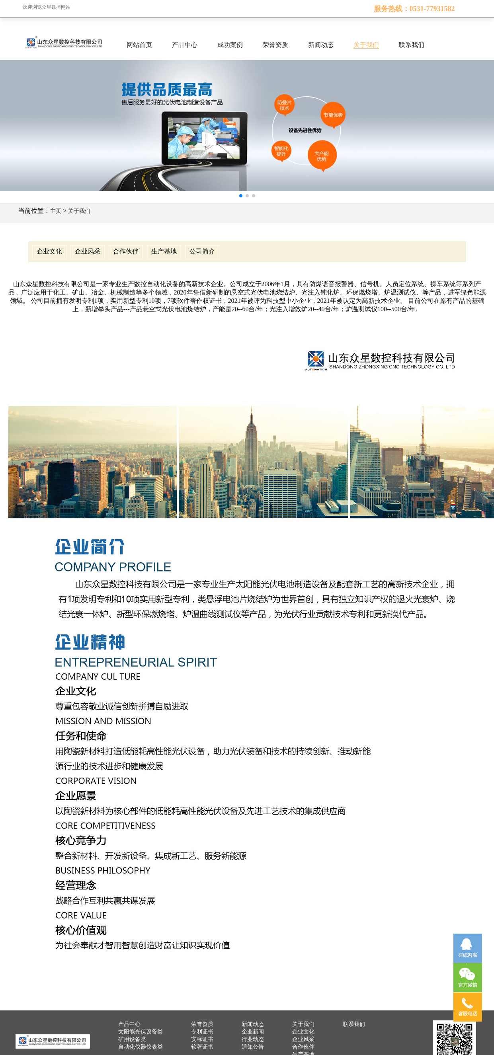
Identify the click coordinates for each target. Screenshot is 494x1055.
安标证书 (202, 1039)
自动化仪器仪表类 (140, 1047)
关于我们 (366, 44)
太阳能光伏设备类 (140, 1032)
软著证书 (202, 1047)
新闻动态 (321, 44)
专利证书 (202, 1032)
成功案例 (230, 44)
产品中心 (184, 44)
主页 (55, 211)
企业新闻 (253, 1032)
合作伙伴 (126, 251)
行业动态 (253, 1039)
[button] (240, 195)
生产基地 (164, 251)
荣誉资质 (275, 44)
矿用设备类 (132, 1039)
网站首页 (139, 44)
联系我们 (411, 44)
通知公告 (253, 1047)
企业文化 (49, 251)
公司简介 (202, 251)
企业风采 (87, 251)
